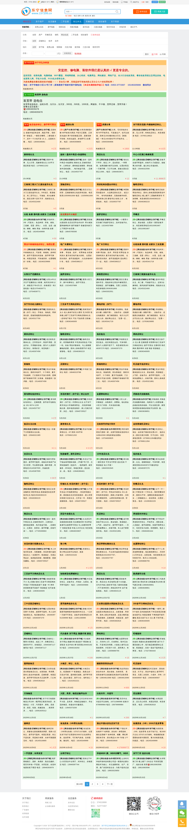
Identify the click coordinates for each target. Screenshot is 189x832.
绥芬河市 (96, 47)
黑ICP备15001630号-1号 (81, 826)
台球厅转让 (65, 753)
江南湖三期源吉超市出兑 (144, 274)
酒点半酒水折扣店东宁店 (108, 723)
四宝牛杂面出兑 (67, 514)
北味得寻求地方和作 (106, 424)
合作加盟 (25, 817)
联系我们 (25, 806)
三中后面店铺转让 (32, 604)
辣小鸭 (63, 544)
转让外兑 (77, 22)
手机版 (124, 2)
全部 (34, 35)
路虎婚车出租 (139, 574)
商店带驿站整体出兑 (106, 544)
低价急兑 (101, 334)
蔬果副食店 (29, 663)
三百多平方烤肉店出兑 (34, 574)
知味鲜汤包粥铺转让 (69, 574)
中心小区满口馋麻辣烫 (143, 154)
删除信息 (71, 810)
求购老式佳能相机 (141, 394)
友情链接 (25, 813)
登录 (147, 2)
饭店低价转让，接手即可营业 (42, 125)
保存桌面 (107, 2)
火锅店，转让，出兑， (70, 663)
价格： (25, 53)
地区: (25, 47)
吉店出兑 (28, 454)
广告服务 (25, 810)
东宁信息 (51, 27)
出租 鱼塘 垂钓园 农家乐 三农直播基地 (41, 214)
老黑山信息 (39, 27)
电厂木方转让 (103, 244)
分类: (25, 35)
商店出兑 (101, 154)
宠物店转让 (65, 184)
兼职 (93, 16)
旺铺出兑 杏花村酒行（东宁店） (75, 484)
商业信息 (64, 35)
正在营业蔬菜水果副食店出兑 (110, 604)
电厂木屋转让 (66, 244)
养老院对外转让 (140, 514)
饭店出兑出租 (30, 424)
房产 (40, 35)
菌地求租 (137, 304)
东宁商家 (115, 22)
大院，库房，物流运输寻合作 (73, 693)
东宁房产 (40, 22)
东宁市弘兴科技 (42, 63)
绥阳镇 (59, 47)
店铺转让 (42, 41)
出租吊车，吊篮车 (105, 693)
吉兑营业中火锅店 (68, 214)
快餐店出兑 (138, 484)
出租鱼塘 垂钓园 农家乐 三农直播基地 (150, 244)
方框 (156, 54)
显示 (147, 54)
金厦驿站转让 (103, 394)
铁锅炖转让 (102, 364)
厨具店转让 (29, 334)
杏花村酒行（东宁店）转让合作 (74, 394)
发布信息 (143, 12)
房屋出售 (106, 125)
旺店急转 (137, 663)
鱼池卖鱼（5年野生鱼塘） (72, 723)
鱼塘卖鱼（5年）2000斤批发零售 (148, 723)
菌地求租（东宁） (105, 304)
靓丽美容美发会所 (105, 663)
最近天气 (133, 27)
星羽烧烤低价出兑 (68, 604)
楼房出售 (88, 16)
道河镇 (77, 47)
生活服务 (52, 22)
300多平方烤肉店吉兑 (143, 604)
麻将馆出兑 (29, 154)
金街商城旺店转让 (141, 424)
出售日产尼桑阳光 (32, 274)
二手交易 (65, 22)
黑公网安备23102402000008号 (142, 826)
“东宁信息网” (52, 826)
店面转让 (64, 364)
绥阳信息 (62, 27)
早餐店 (136, 214)
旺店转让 (101, 514)
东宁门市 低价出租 (141, 753)
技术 (50, 41)
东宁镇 (41, 47)
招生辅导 (102, 22)
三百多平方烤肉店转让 (70, 304)
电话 (75, 16)
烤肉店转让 (138, 334)
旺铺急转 (137, 634)
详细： (25, 41)
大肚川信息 (74, 27)
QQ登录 (154, 2)
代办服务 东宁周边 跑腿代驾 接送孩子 (77, 634)
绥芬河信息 (111, 27)
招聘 (79, 16)
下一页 (110, 784)
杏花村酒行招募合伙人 (34, 544)
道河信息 (86, 27)
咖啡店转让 (138, 184)
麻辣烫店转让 (103, 274)
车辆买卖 (90, 22)
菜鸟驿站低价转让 (32, 394)
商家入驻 (161, 12)
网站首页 (27, 22)
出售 (82, 16)
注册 (143, 2)
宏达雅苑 (137, 693)
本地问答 (122, 27)
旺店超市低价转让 (141, 364)
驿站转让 (101, 634)
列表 (164, 54)
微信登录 (162, 2)
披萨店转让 (102, 214)
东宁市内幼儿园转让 (33, 304)
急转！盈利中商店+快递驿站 (73, 154)
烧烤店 (27, 723)
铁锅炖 (27, 364)
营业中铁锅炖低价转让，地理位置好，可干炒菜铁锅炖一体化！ (52, 244)
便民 (56, 35)
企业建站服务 (50, 806)
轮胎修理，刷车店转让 (70, 454)
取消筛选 (78, 53)
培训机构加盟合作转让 (107, 184)
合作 (56, 41)
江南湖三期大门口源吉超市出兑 (38, 184)
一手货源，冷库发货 (33, 753)
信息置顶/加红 (73, 806)
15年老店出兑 (103, 454)
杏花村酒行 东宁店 (105, 484)
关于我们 (25, 803)
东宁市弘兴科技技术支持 (114, 826)
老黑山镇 (50, 47)
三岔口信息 (98, 27)
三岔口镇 (86, 47)
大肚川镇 (68, 47)
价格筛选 (67, 53)
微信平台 (136, 2)
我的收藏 (115, 2)
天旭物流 (28, 693)
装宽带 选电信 (41, 95)
